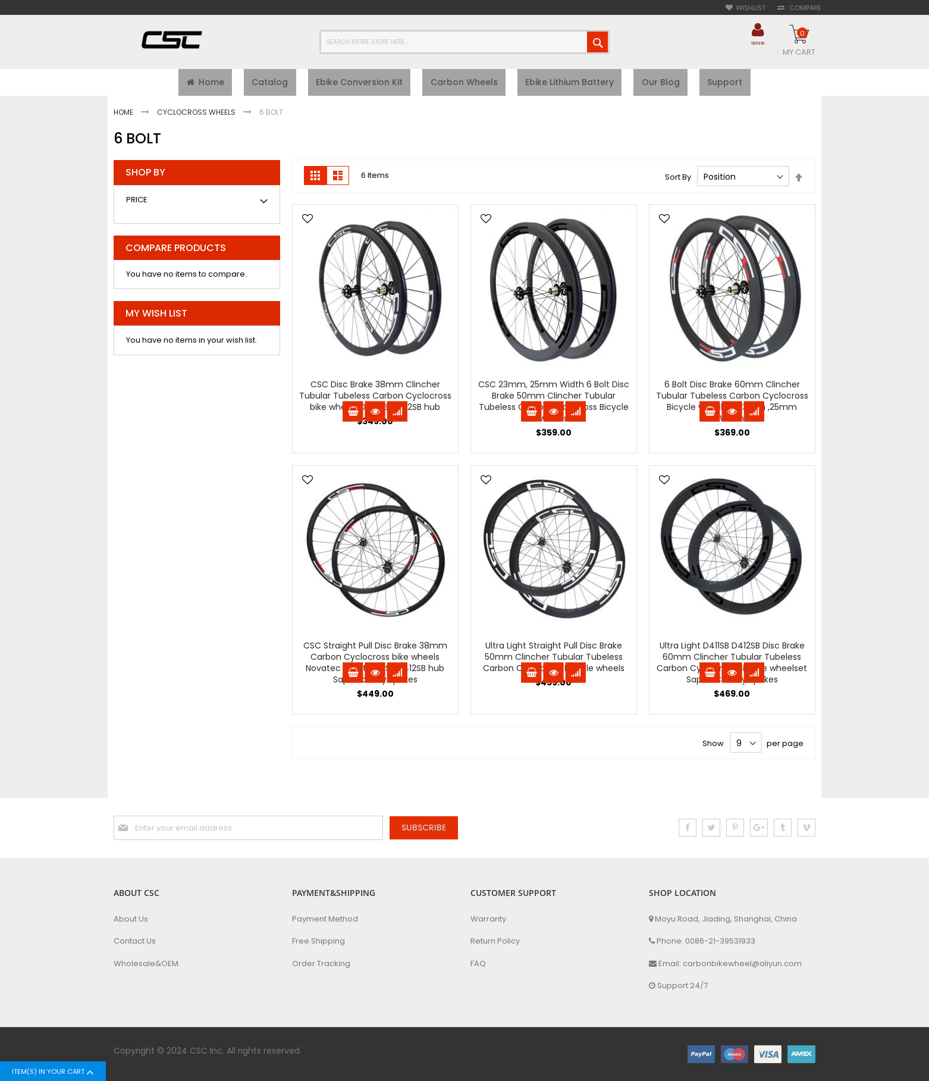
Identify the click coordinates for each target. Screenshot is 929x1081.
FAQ (478, 963)
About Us (131, 919)
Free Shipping (318, 941)
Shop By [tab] (145, 176)
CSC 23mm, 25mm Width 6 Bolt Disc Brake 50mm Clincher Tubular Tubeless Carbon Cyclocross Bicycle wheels (553, 405)
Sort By (678, 180)
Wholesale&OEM (146, 963)
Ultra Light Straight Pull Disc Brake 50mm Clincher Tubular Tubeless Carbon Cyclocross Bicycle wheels (553, 660)
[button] (307, 223)
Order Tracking (321, 963)
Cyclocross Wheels (197, 115)
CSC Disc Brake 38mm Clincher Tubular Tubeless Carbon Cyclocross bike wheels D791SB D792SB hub (375, 399)
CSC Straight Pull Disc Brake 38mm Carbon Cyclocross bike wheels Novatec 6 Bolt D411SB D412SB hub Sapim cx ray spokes (375, 666)
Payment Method (325, 919)
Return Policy (495, 941)
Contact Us (135, 941)
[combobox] (464, 42)
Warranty (488, 919)
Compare (804, 8)
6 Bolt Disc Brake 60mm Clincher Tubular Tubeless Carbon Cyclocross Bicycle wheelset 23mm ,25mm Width (732, 405)
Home (124, 115)
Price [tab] (136, 202)
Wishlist (750, 8)
